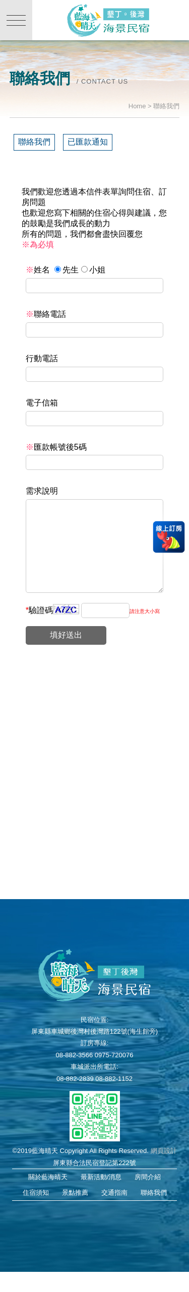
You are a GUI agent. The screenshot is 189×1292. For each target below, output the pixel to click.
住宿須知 (36, 1212)
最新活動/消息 (101, 1197)
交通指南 (114, 1212)
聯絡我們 (34, 142)
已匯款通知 (88, 142)
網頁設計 (164, 1171)
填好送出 (66, 655)
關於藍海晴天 (48, 1197)
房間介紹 (148, 1197)
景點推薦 (75, 1212)
